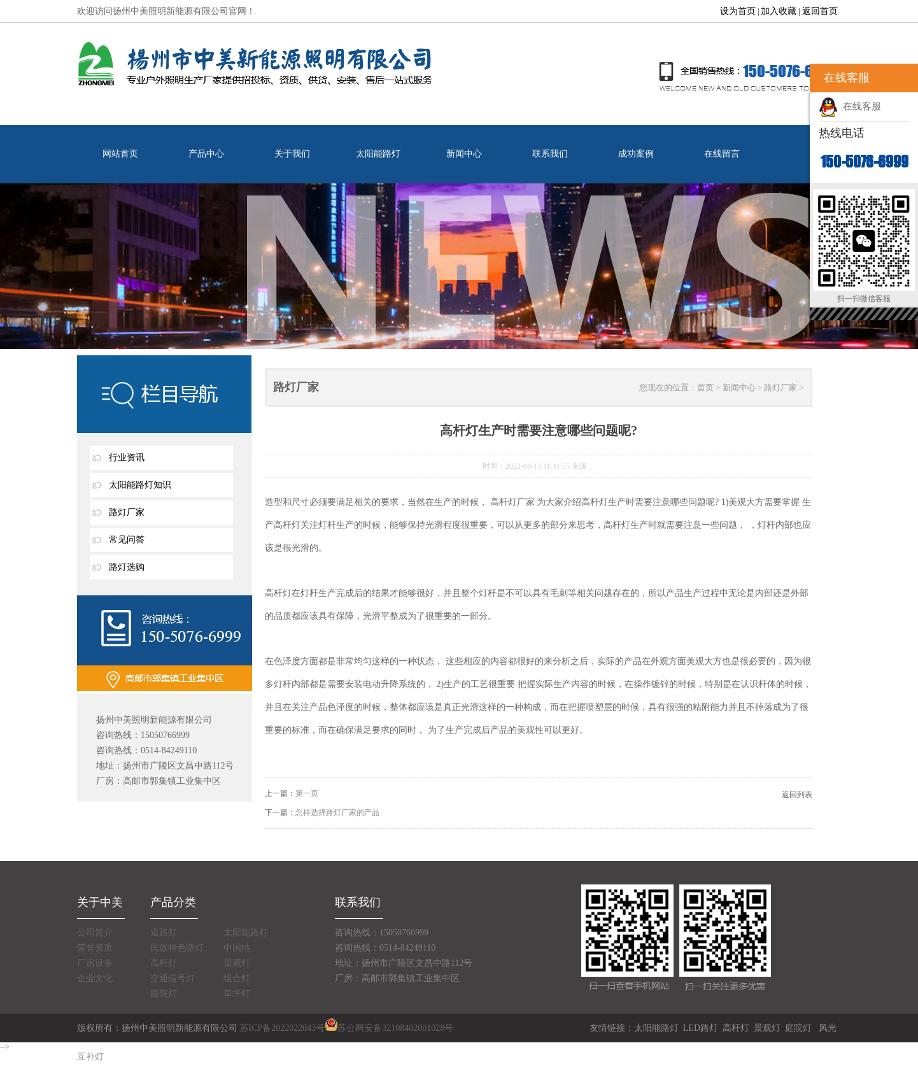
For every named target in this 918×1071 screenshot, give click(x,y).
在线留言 (722, 154)
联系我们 (550, 154)
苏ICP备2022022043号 (282, 1028)
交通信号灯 (172, 978)
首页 (705, 387)
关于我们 (292, 154)
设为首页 (738, 11)
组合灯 (236, 978)
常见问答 (127, 539)
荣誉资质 (95, 948)
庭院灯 (163, 993)
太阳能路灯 (378, 154)
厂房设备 (95, 963)
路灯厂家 (127, 512)
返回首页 (820, 11)
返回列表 (797, 794)
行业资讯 (127, 457)
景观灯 (236, 963)
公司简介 (95, 932)
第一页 (306, 793)
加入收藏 (778, 11)
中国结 (236, 948)
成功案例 (636, 154)
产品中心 (206, 154)
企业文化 (95, 978)
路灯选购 (127, 567)
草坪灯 (236, 993)
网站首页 (120, 154)
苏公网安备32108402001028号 (389, 1028)
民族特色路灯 (177, 948)
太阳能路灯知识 (140, 485)
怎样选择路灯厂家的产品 (337, 812)
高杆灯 (163, 963)
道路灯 (163, 932)
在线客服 (850, 106)
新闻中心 (464, 154)
